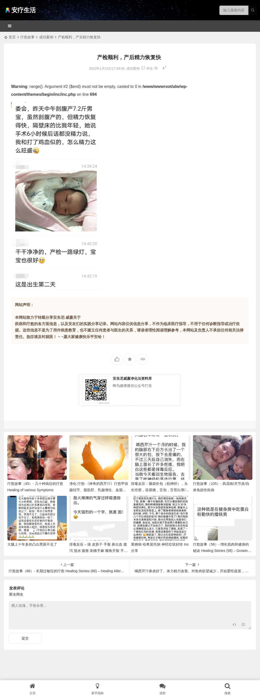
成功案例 (46, 37)
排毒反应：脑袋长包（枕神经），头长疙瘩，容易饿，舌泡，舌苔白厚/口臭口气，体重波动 (160, 490)
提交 (25, 638)
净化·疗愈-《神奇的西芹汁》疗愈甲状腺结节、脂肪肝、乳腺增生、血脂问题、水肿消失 (98, 490)
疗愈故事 (27, 37)
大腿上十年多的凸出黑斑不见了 (32, 544)
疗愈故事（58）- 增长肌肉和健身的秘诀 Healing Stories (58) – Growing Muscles (221, 550)
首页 (12, 37)
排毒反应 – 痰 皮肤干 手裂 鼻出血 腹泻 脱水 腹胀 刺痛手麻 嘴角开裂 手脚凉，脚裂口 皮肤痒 (98, 550)
